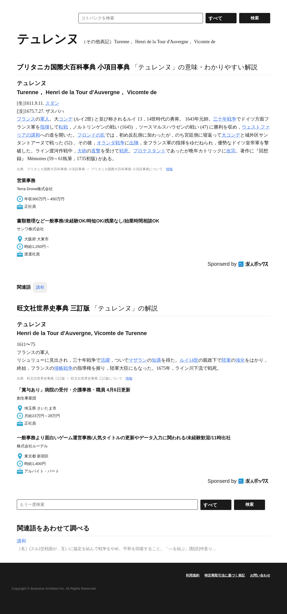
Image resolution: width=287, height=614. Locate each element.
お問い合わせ (260, 575)
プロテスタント (149, 150)
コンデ (66, 119)
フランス (26, 119)
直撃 (96, 150)
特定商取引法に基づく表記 (225, 575)
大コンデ (231, 135)
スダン (52, 103)
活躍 (105, 360)
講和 (40, 287)
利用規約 (192, 575)
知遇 (156, 360)
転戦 (63, 127)
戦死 (124, 150)
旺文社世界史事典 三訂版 (53, 308)
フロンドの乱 (91, 135)
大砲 (82, 150)
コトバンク (42, 18)
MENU (22, 5)
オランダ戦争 (111, 142)
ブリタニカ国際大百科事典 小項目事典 (73, 67)
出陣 (134, 142)
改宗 (231, 150)
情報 (169, 169)
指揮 (44, 127)
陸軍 (226, 360)
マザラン (138, 360)
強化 (240, 360)
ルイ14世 (189, 360)
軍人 (44, 119)
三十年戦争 (224, 119)
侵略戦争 (63, 368)
